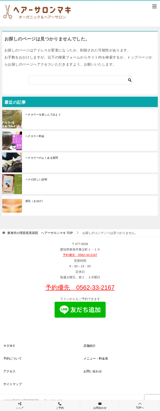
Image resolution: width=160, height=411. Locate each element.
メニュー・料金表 (95, 358)
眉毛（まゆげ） (34, 201)
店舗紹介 (89, 345)
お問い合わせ (92, 371)
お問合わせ (100, 405)
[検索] (80, 80)
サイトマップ (12, 384)
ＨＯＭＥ (9, 345)
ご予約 (60, 405)
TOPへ (140, 405)
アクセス (9, 371)
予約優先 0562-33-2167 (80, 255)
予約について (12, 358)
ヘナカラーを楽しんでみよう (43, 114)
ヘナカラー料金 (34, 136)
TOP (40, 233)
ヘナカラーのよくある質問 (41, 157)
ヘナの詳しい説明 (36, 179)
